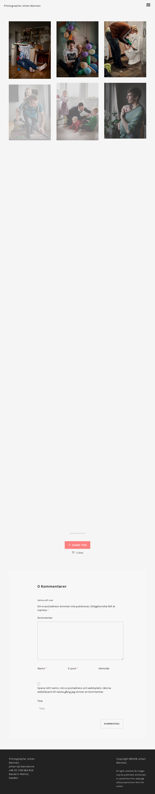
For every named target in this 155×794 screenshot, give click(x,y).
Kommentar (44, 617)
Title (40, 701)
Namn (41, 668)
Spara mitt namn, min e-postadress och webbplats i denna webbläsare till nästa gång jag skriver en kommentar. (74, 689)
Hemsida (103, 668)
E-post (72, 668)
